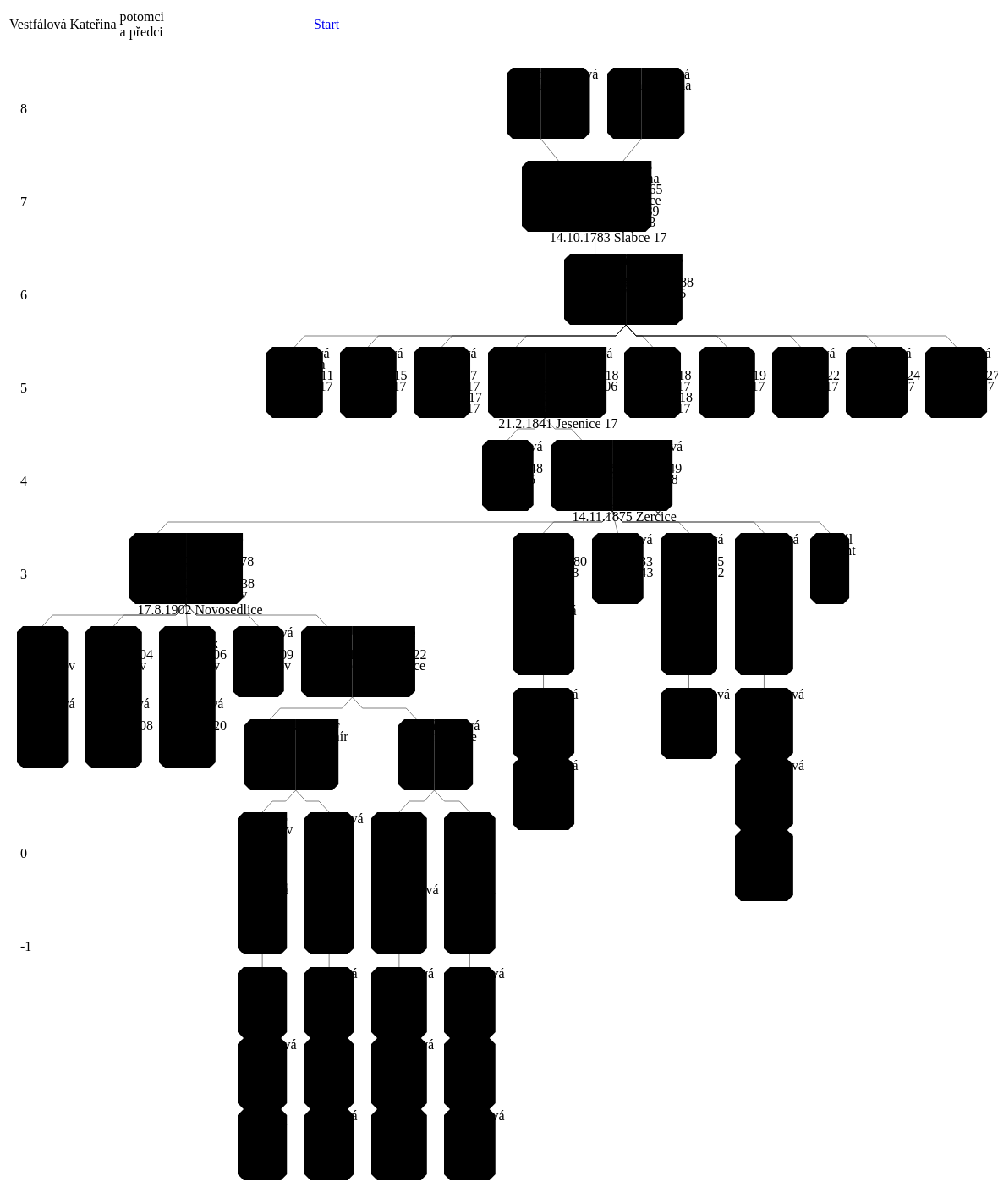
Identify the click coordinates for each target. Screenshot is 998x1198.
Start (326, 24)
